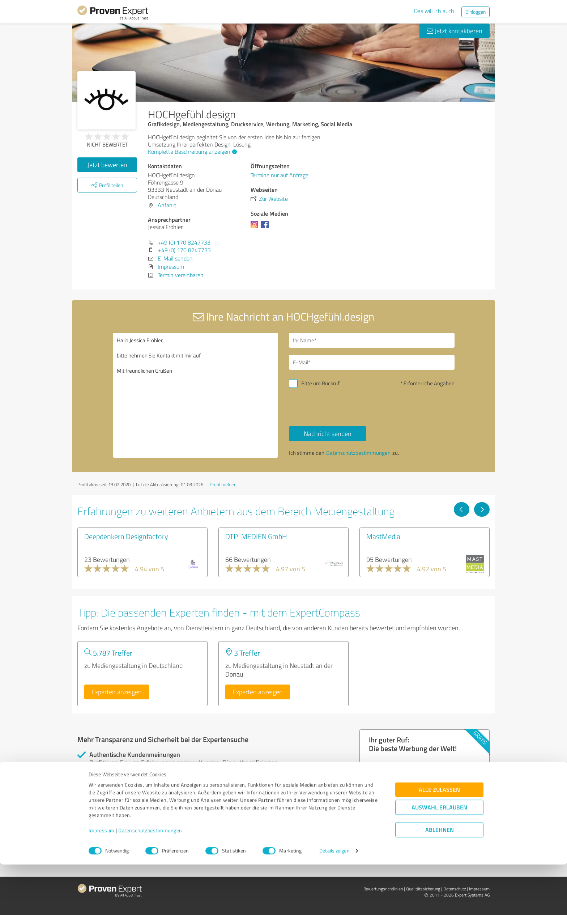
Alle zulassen (439, 840)
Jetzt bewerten (107, 164)
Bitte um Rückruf (320, 383)
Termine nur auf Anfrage (279, 175)
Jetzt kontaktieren (454, 30)
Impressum (102, 881)
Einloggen (475, 11)
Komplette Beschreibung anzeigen (191, 152)
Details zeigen (334, 901)
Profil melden (223, 484)
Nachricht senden (327, 433)
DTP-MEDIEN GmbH (256, 536)
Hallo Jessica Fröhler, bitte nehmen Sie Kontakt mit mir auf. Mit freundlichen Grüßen (195, 395)
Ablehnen (439, 880)
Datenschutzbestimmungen (150, 881)
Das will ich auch (434, 11)
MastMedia (383, 536)
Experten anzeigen (116, 691)
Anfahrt (167, 205)
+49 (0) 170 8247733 (184, 242)
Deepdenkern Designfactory (126, 536)
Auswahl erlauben (439, 858)
